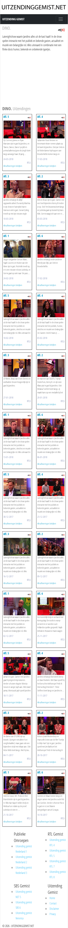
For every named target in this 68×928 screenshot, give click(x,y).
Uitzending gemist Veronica (24, 915)
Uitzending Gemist (13, 19)
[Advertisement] (33, 78)
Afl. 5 (6, 117)
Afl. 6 (40, 236)
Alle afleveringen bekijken (12, 165)
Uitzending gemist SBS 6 (24, 905)
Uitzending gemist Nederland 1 (24, 848)
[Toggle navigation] (61, 19)
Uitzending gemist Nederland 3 (24, 870)
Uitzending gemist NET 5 (24, 894)
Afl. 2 (40, 176)
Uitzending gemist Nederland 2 (24, 859)
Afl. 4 (40, 117)
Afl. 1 (6, 236)
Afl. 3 (6, 176)
